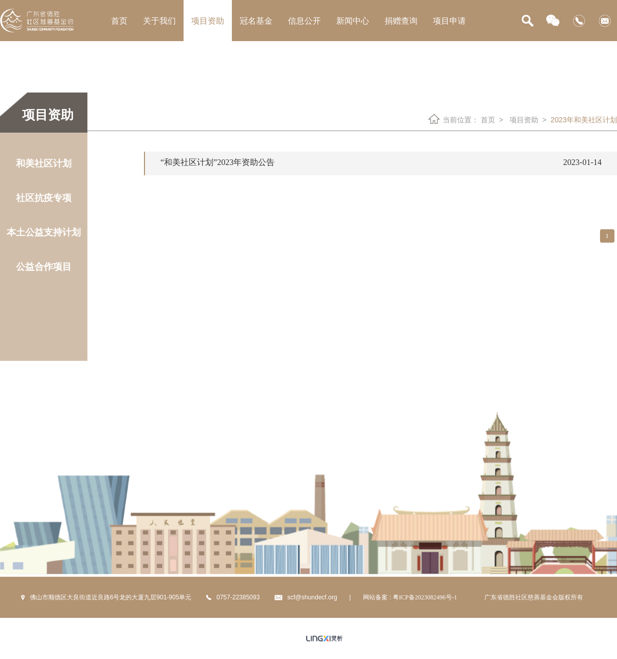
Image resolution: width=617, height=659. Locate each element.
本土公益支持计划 (44, 232)
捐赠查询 (401, 20)
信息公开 (304, 20)
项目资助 (207, 20)
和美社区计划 (43, 163)
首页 (119, 20)
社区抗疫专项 (43, 198)
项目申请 (449, 20)
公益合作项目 (43, 267)
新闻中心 (352, 20)
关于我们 (159, 20)
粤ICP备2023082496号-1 (425, 597)
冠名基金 (256, 20)
